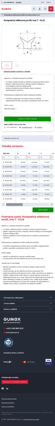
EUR (48, 2)
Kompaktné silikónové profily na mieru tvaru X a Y (22, 15)
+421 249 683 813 (9, 2)
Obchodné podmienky (8, 403)
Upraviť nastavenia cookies (31, 419)
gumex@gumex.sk (27, 127)
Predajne (39, 127)
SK (42, 2)
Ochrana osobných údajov (9, 399)
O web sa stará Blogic (8, 406)
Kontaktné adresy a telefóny (14, 353)
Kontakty (19, 2)
